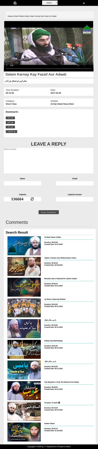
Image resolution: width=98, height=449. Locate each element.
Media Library (24, 16)
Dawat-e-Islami (13, 16)
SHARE (11, 131)
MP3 (10, 122)
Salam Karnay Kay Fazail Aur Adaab (43, 16)
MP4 (10, 118)
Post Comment (48, 212)
